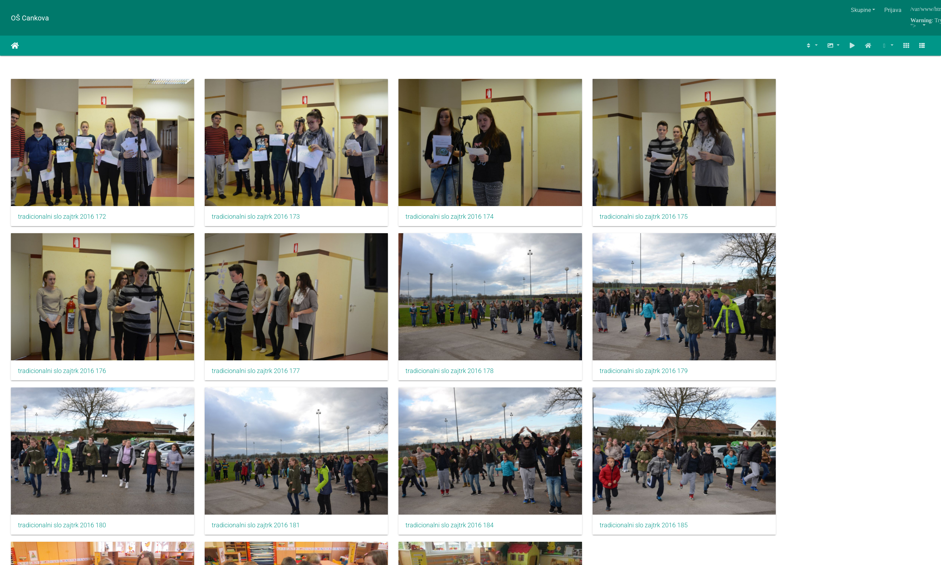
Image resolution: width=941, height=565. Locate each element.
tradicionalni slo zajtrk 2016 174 (376, 190)
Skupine (861, 10)
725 (509, 484)
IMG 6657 (345, 447)
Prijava (893, 10)
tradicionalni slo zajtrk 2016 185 (219, 448)
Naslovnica (15, 46)
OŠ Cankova (30, 18)
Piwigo (487, 511)
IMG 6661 (502, 447)
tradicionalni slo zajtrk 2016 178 (219, 319)
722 (446, 484)
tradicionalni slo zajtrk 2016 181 (689, 319)
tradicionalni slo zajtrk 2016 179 (376, 319)
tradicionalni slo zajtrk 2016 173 (219, 190)
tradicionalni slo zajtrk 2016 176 (689, 190)
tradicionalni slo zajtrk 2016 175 (533, 190)
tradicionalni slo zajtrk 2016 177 (62, 319)
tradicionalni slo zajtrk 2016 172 (62, 190)
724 (488, 484)
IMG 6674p (660, 447)
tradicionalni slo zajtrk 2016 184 (62, 448)
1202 (548, 484)
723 (467, 484)
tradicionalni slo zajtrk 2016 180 (533, 319)
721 (426, 484)
